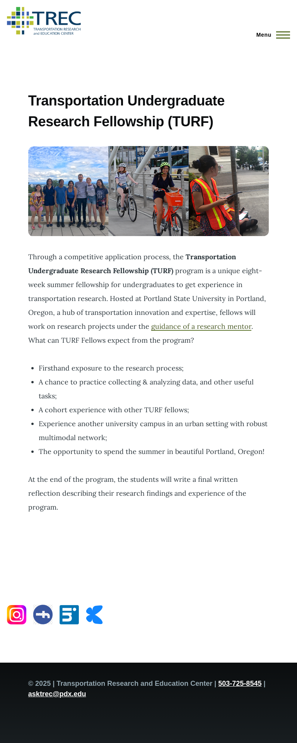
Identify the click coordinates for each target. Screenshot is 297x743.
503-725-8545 (239, 683)
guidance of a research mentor (201, 326)
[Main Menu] (270, 35)
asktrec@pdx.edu (57, 694)
